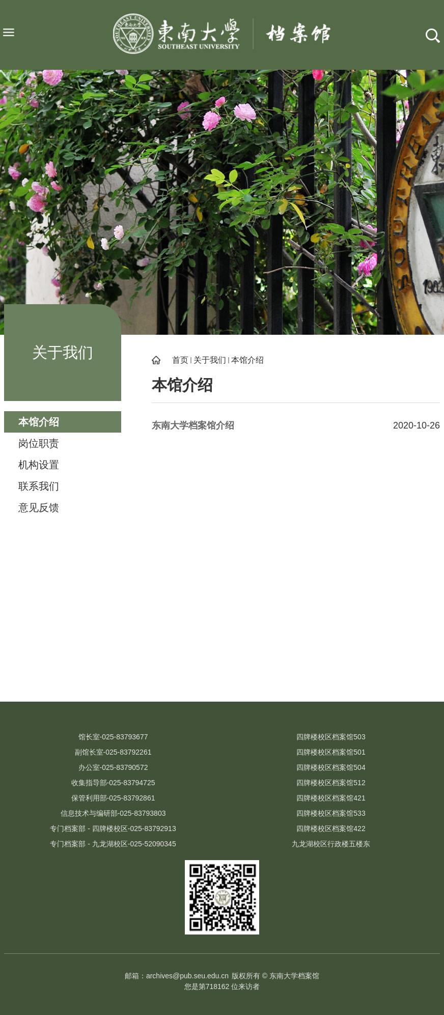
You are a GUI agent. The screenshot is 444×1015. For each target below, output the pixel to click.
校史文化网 (56, 683)
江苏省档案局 (283, 683)
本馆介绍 (247, 360)
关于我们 (209, 360)
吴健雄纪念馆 (161, 683)
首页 (180, 360)
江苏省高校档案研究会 (387, 683)
